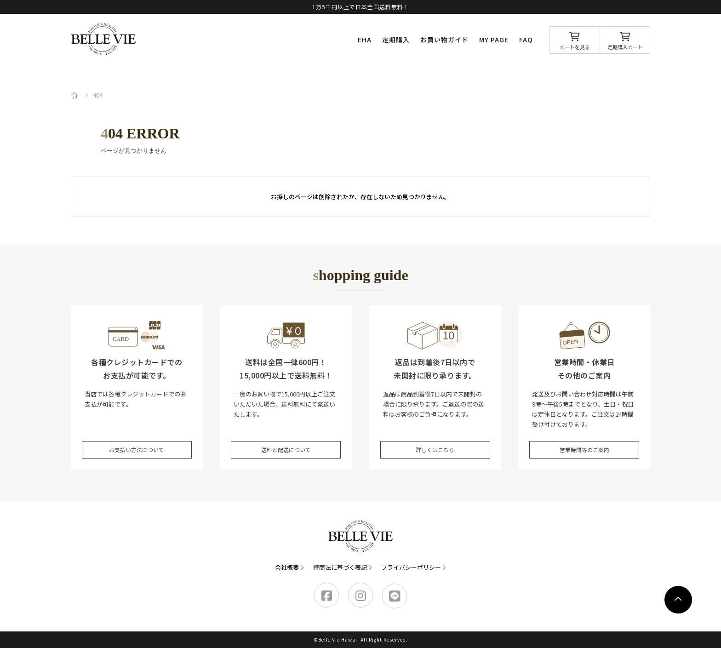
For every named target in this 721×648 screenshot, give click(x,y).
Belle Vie (103, 39)
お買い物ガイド (444, 39)
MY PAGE (494, 39)
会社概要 (287, 567)
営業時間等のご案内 (584, 446)
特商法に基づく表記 (340, 567)
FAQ (526, 39)
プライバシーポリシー (411, 567)
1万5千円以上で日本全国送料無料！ (360, 7)
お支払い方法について (136, 446)
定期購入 (396, 39)
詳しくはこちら (435, 446)
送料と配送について (286, 446)
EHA (365, 39)
